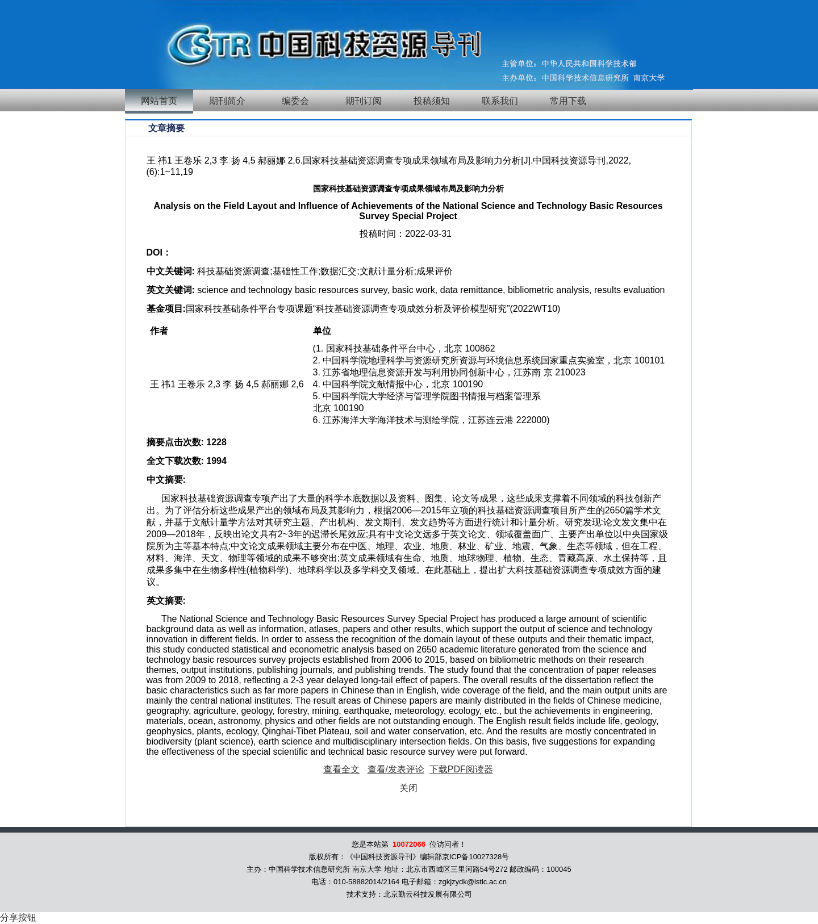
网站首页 (159, 101)
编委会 (295, 101)
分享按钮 (18, 917)
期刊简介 (227, 101)
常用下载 (568, 101)
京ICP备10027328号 (476, 856)
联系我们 (500, 101)
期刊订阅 (363, 101)
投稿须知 (432, 101)
